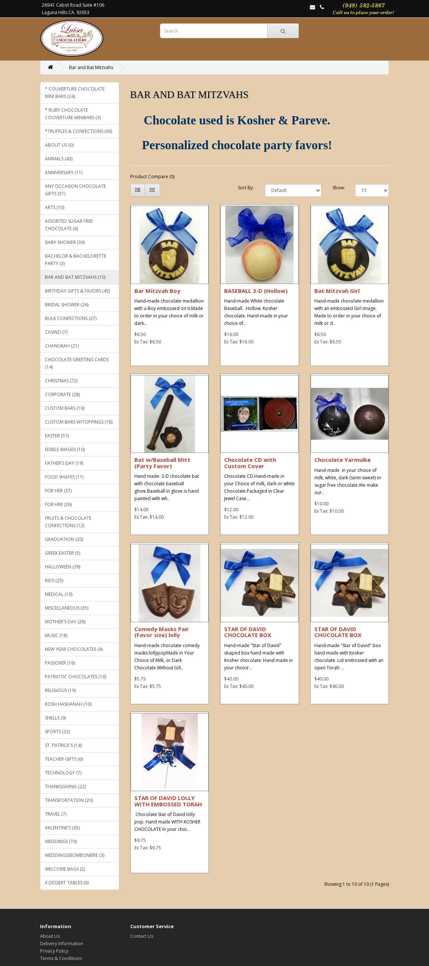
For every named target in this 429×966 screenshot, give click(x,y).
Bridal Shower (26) (66, 304)
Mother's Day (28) (65, 622)
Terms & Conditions (61, 958)
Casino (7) (56, 332)
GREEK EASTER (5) (62, 553)
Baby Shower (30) (65, 242)
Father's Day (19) (64, 463)
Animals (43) (58, 159)
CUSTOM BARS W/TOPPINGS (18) (78, 422)
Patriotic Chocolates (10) (75, 676)
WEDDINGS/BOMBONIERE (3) (74, 855)
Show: (338, 188)
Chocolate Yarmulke (342, 459)
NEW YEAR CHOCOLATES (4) (73, 649)
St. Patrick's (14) (63, 745)
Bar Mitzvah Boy (157, 290)
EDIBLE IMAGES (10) (65, 449)
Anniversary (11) (63, 172)
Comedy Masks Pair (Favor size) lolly (161, 632)
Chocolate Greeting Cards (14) (77, 363)
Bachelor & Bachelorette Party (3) (75, 260)
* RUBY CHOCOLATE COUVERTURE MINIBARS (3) (73, 114)
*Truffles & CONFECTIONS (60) (78, 131)
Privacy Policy (54, 951)
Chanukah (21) (62, 346)
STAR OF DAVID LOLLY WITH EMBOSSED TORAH (168, 801)
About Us (50, 936)
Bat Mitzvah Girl (337, 290)
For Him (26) (58, 504)
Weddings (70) (61, 841)
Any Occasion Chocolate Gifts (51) (75, 190)
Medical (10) (58, 594)
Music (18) (56, 635)
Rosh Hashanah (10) (68, 704)
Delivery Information (61, 943)
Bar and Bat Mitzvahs (91, 67)
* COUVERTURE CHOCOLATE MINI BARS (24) (75, 92)
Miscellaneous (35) (66, 608)
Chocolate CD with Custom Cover (250, 463)
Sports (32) (57, 731)
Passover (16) (60, 663)
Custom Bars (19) (64, 408)
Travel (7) (55, 814)
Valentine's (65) (62, 828)
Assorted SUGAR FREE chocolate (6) (69, 225)
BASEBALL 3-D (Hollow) (256, 290)
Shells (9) (55, 718)
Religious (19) (60, 690)
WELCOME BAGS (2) (65, 869)
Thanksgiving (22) (65, 786)
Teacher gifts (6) (64, 759)
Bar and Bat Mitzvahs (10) (75, 277)
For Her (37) (58, 490)
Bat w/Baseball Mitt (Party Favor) (162, 463)
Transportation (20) (69, 800)
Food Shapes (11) (64, 477)
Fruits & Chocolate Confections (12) (68, 522)
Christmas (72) (61, 381)
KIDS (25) (54, 580)
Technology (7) (63, 773)
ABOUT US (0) (59, 145)
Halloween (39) (62, 567)
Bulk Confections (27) (70, 318)
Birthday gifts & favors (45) (77, 291)
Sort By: (246, 188)
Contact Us (141, 936)
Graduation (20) (64, 539)
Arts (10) (54, 207)
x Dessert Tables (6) (67, 882)
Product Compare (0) (152, 176)
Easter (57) (57, 436)
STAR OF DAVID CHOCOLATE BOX (247, 632)
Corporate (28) (62, 394)
